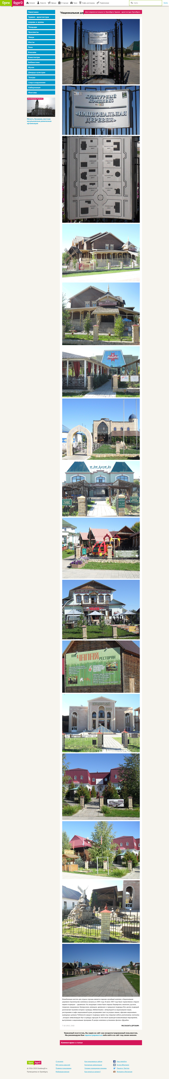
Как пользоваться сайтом (93, 1061)
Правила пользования (63, 1068)
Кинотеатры (34, 57)
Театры (31, 77)
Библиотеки (34, 62)
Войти (166, 3)
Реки (30, 47)
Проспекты (33, 32)
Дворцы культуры (36, 72)
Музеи (31, 67)
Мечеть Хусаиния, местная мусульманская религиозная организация (39, 121)
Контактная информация (93, 1065)
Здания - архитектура (38, 17)
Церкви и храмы (36, 22)
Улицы (31, 37)
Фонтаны (32, 92)
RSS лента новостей (63, 1065)
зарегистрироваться (93, 1035)
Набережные (34, 87)
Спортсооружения (36, 82)
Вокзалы (32, 52)
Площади (32, 27)
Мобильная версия (62, 1072)
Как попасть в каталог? (92, 1072)
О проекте (59, 1061)
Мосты (31, 42)
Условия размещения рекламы (95, 1068)
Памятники (33, 12)
